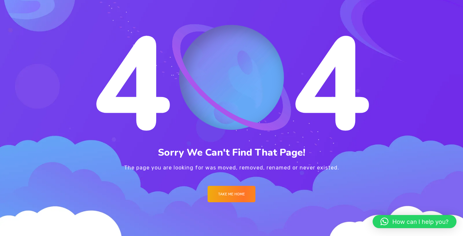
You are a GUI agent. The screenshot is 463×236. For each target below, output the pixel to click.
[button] (414, 221)
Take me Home (231, 194)
